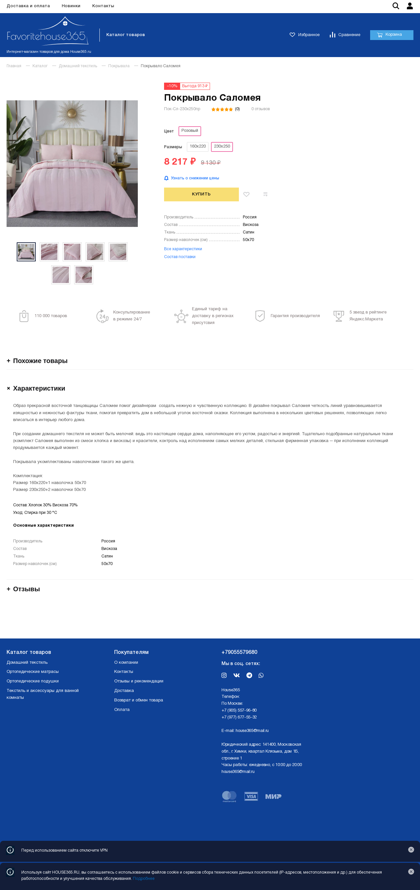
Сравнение (344, 35)
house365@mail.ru (252, 731)
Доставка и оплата (28, 6)
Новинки (71, 6)
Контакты (103, 6)
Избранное (304, 35)
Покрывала (119, 66)
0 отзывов (260, 109)
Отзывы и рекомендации (138, 681)
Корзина (389, 35)
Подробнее (144, 878)
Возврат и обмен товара (138, 700)
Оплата (122, 710)
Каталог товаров (125, 35)
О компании (126, 663)
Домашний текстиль (78, 66)
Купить (201, 194)
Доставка (124, 691)
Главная (14, 66)
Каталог (40, 66)
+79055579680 (239, 652)
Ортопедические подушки (33, 681)
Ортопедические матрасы (33, 672)
